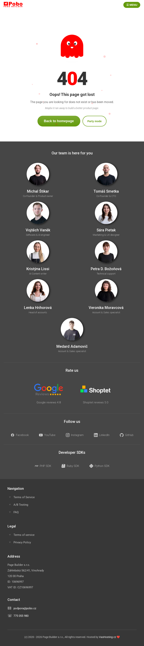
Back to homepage (59, 121)
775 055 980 (21, 616)
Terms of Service (24, 497)
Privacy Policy (22, 542)
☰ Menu (131, 4)
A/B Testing (21, 504)
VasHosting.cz (107, 637)
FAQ (16, 512)
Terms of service (24, 535)
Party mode (94, 121)
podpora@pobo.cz (25, 608)
